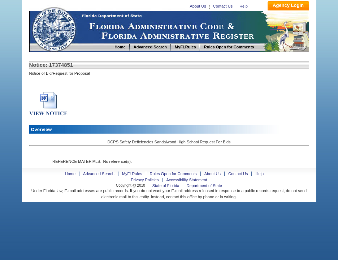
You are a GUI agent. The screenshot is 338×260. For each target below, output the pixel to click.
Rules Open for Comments (173, 174)
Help (243, 6)
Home (54, 28)
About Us (198, 6)
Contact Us (223, 6)
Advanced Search (98, 174)
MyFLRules (132, 174)
